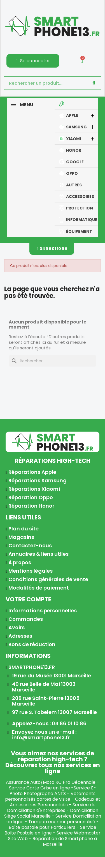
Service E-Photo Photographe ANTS (53, 791)
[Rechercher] (52, 361)
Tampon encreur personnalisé (61, 821)
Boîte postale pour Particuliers (42, 827)
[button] (51, 249)
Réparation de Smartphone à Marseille (64, 841)
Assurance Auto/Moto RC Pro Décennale (50, 782)
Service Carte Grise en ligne (39, 788)
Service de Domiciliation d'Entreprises (51, 808)
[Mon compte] (33, 60)
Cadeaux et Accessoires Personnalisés (55, 802)
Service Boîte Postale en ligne (50, 830)
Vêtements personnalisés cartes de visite (50, 796)
